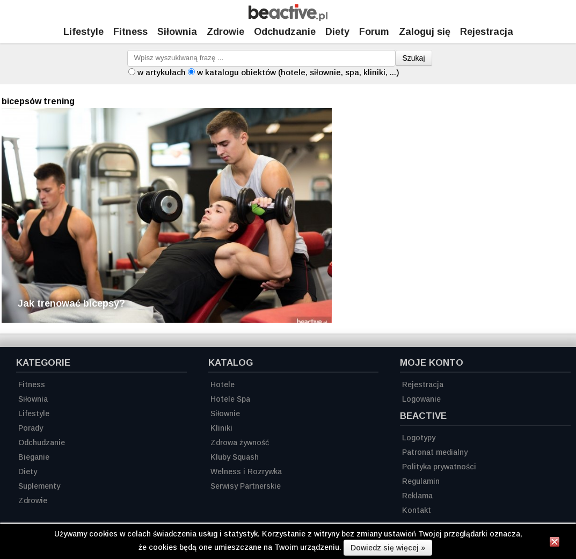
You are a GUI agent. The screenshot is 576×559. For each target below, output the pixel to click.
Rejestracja (422, 384)
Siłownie (225, 413)
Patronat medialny (435, 452)
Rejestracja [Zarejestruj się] (486, 31)
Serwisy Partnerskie (245, 486)
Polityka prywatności (439, 466)
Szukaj (414, 58)
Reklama (417, 495)
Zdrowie (225, 31)
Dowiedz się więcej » (388, 547)
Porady (30, 428)
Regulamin (421, 481)
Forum (374, 31)
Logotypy (418, 437)
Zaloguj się (424, 31)
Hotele (222, 384)
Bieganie (33, 457)
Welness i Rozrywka (246, 471)
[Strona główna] (288, 18)
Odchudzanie (285, 31)
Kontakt (416, 510)
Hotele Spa (230, 399)
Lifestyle (83, 31)
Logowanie (421, 399)
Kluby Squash (234, 457)
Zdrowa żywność (239, 442)
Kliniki (221, 428)
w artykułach (161, 72)
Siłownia (177, 31)
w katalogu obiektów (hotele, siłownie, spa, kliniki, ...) (298, 72)
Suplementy (39, 486)
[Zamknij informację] (554, 543)
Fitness (130, 31)
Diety (337, 31)
